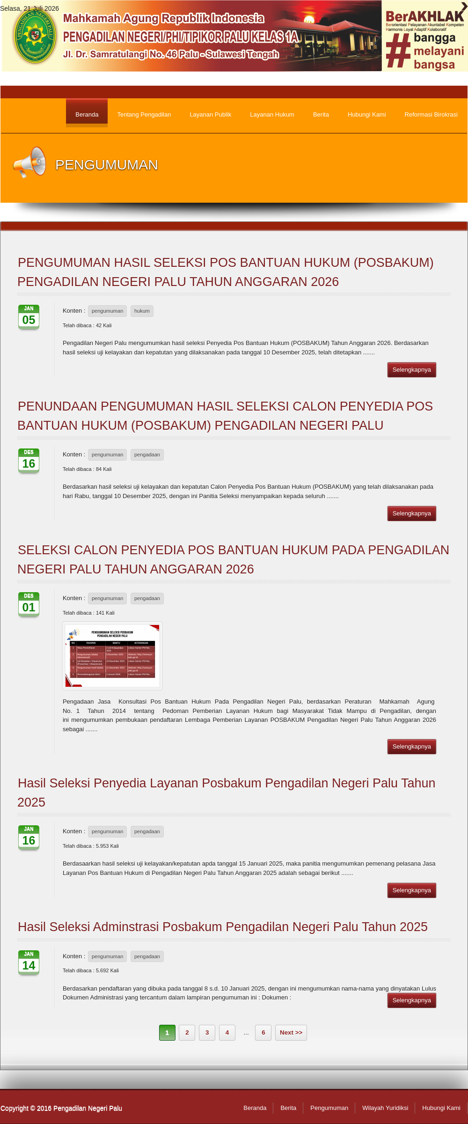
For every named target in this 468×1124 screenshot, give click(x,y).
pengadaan (147, 454)
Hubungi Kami (441, 1107)
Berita (288, 1107)
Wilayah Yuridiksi (385, 1107)
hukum (142, 311)
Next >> (291, 1032)
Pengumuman (329, 1107)
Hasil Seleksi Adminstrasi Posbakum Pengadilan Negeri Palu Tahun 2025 (223, 927)
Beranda (254, 1107)
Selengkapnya (412, 369)
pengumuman (107, 311)
